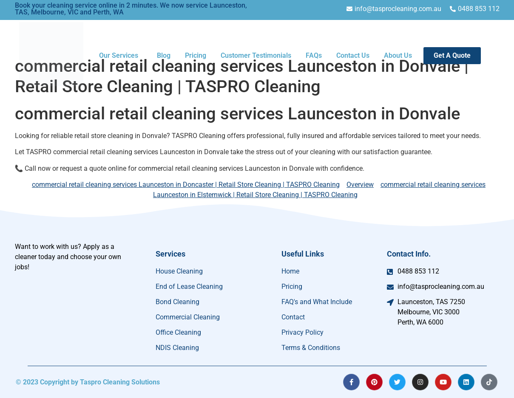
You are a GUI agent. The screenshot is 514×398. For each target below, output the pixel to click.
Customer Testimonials (256, 55)
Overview (360, 185)
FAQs (314, 55)
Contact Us (352, 55)
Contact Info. (409, 253)
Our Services (118, 55)
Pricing (195, 55)
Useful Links (302, 253)
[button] (120, 55)
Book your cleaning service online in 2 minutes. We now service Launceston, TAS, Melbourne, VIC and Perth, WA (131, 8)
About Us (398, 55)
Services (170, 253)
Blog (163, 55)
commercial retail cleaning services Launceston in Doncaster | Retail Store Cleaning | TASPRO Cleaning (186, 185)
